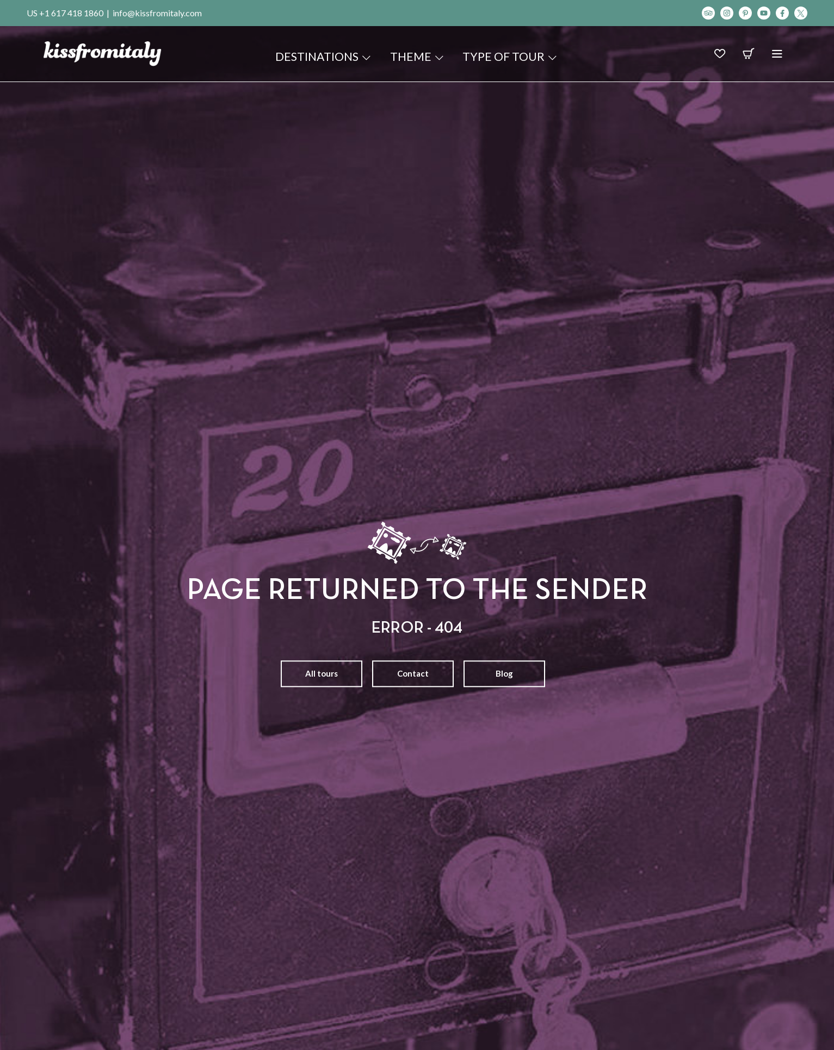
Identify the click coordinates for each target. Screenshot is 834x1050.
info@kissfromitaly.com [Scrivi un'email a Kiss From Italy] (157, 13)
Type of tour (510, 56)
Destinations (323, 56)
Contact (413, 673)
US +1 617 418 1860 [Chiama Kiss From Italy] (65, 13)
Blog (504, 673)
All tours (321, 673)
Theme (417, 56)
